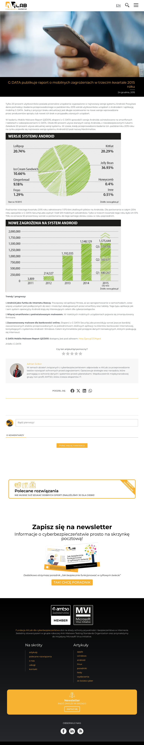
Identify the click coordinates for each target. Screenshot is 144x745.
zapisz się (72, 709)
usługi (32, 665)
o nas (32, 660)
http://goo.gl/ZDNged (90, 338)
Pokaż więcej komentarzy (72, 445)
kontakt (33, 669)
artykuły (33, 652)
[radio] (63, 354)
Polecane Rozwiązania (40, 656)
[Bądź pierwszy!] (76, 423)
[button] (72, 391)
